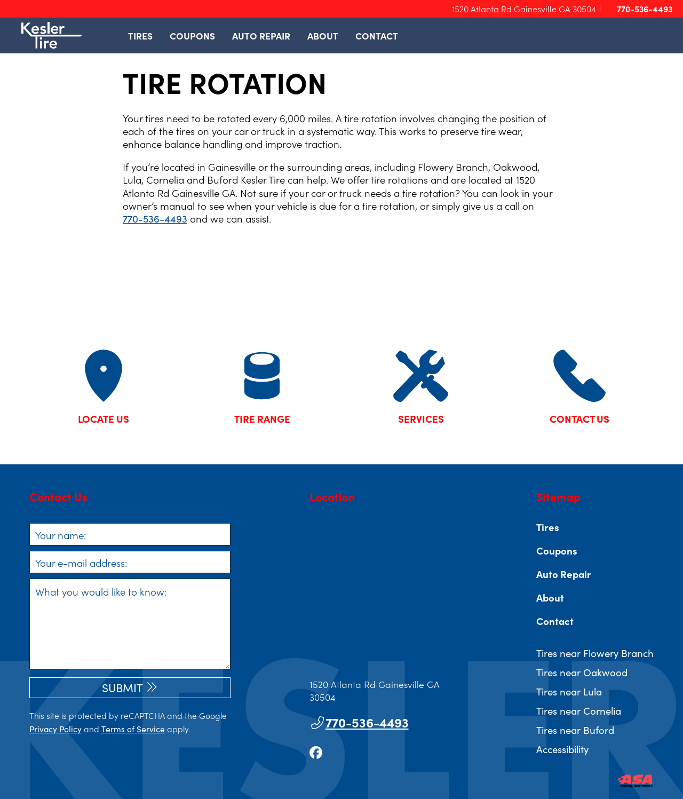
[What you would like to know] (130, 624)
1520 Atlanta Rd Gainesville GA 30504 (524, 8)
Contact (376, 35)
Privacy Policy (55, 728)
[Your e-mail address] (130, 562)
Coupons (192, 35)
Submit (122, 687)
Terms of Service (133, 728)
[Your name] (130, 534)
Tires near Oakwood (582, 672)
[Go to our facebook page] (315, 752)
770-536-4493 (639, 8)
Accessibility (562, 749)
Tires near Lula (569, 691)
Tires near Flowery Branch (595, 653)
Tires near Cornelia (578, 710)
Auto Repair (261, 35)
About (322, 35)
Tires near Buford (575, 730)
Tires (140, 35)
